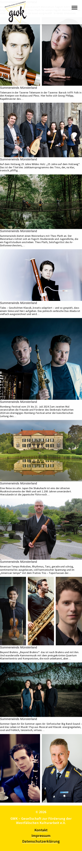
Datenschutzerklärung (41, 841)
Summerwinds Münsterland (18, 87)
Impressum (41, 835)
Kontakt (41, 830)
